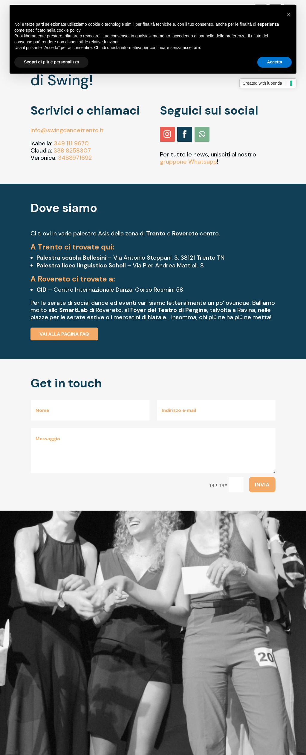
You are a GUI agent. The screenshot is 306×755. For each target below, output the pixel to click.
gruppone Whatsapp (188, 161)
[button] (288, 14)
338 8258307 (72, 150)
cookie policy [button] (68, 30)
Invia (262, 484)
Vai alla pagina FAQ (64, 334)
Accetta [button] (274, 62)
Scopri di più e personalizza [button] (51, 62)
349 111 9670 (71, 143)
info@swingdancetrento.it (67, 130)
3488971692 (75, 158)
